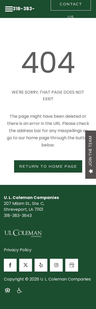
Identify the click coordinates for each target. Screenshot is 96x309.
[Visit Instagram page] (56, 265)
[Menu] (9, 9)
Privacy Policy (17, 250)
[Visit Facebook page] (10, 265)
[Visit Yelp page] (41, 265)
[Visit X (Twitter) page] (25, 265)
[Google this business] (71, 265)
